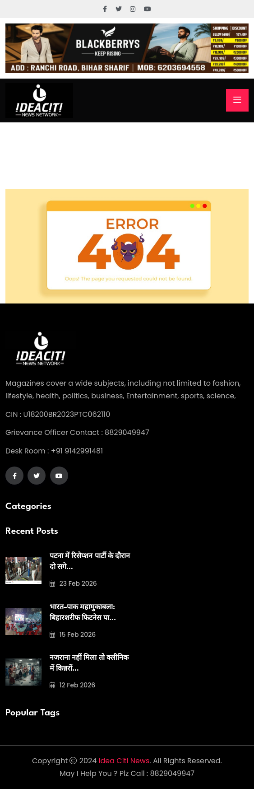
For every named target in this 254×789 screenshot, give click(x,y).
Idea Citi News (124, 761)
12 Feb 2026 (72, 685)
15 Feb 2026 (73, 634)
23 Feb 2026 (73, 583)
